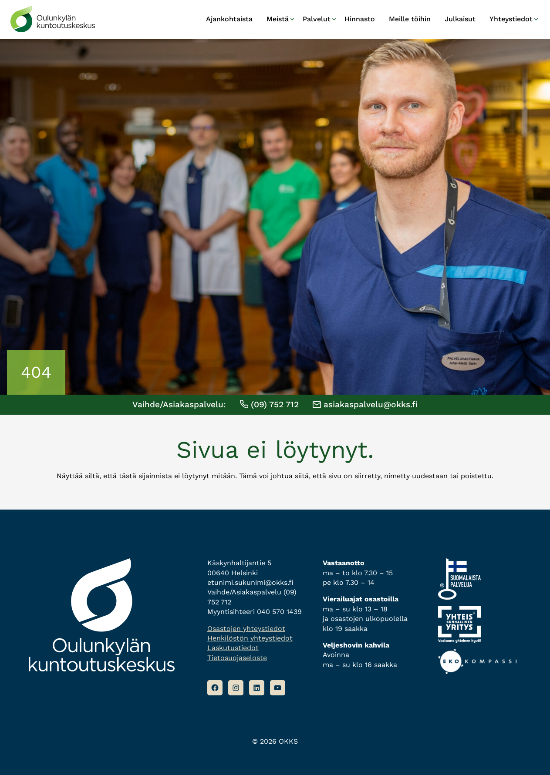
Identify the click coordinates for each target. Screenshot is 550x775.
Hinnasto (359, 19)
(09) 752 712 (269, 404)
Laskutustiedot (233, 648)
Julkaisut (460, 19)
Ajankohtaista (229, 19)
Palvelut (317, 19)
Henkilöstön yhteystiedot (250, 638)
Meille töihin (410, 19)
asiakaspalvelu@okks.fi (365, 404)
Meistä (278, 19)
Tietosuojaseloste (237, 658)
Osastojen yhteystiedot (246, 628)
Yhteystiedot (511, 19)
